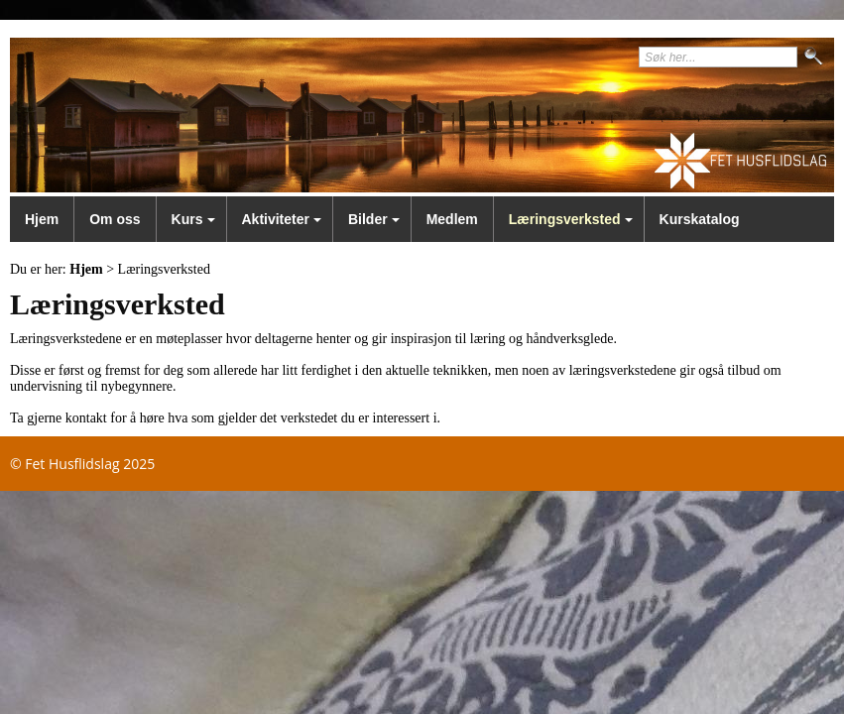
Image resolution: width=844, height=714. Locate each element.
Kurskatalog (700, 219)
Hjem (42, 219)
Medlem (452, 219)
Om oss (114, 219)
